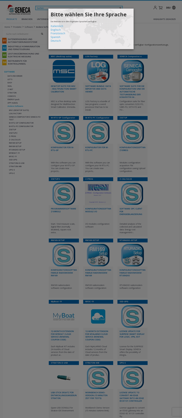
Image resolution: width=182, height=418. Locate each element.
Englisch (56, 29)
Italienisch (57, 26)
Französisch (58, 33)
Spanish (55, 37)
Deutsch (56, 40)
